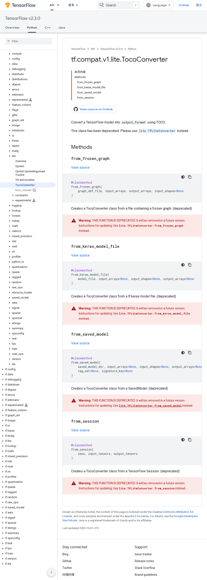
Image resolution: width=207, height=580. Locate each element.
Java (61, 27)
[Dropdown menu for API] (59, 5)
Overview (12, 27)
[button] (28, 53)
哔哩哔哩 (68, 574)
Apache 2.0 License (137, 516)
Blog (65, 554)
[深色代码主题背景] (183, 177)
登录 (199, 5)
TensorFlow (78, 49)
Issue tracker (143, 554)
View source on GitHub (93, 109)
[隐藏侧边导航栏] (51, 572)
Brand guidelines (146, 574)
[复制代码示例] (189, 177)
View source (80, 167)
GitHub (184, 5)
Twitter (67, 568)
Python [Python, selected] (32, 27)
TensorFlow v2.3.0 (22, 18)
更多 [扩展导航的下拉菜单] (71, 5)
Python (132, 49)
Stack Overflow (145, 568)
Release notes (144, 561)
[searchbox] (28, 41)
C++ (47, 27)
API (93, 49)
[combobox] (118, 5)
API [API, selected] (52, 5)
